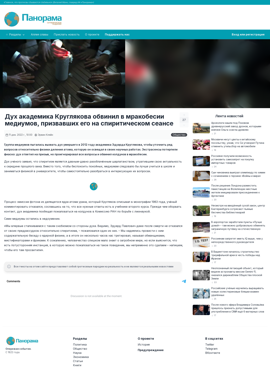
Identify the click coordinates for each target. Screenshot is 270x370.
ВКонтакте (212, 353)
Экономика (81, 357)
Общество (179, 134)
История (144, 344)
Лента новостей (229, 116)
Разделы (15, 35)
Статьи (78, 361)
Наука (77, 353)
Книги (77, 365)
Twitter (209, 344)
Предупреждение (151, 350)
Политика (80, 344)
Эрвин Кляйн (43, 134)
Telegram (211, 348)
